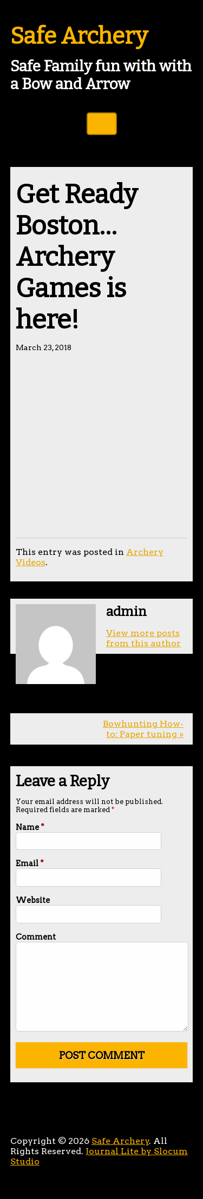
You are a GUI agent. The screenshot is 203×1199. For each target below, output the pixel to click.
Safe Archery (79, 36)
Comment (36, 937)
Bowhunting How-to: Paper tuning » (143, 729)
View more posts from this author (143, 638)
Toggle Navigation (102, 123)
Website (33, 900)
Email (30, 863)
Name (30, 827)
